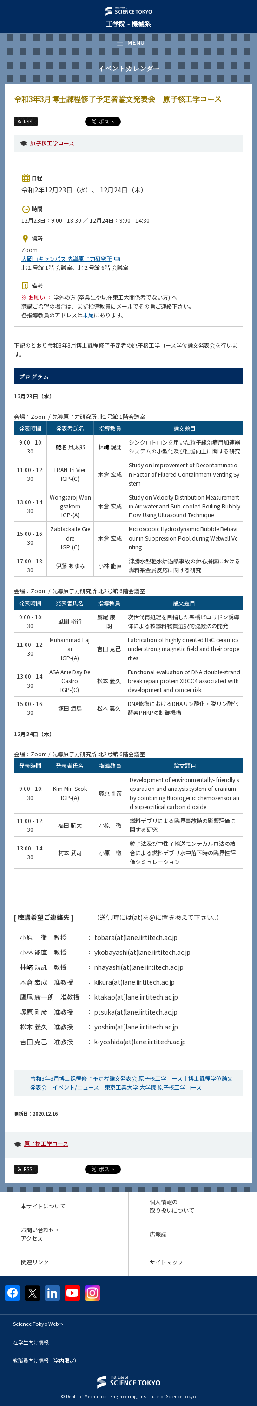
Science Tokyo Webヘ (38, 1323)
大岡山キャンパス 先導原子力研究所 (71, 258)
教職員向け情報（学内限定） (46, 1360)
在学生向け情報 (31, 1342)
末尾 (88, 315)
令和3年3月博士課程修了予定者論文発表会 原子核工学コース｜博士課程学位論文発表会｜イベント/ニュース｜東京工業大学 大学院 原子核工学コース (131, 1082)
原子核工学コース (52, 143)
